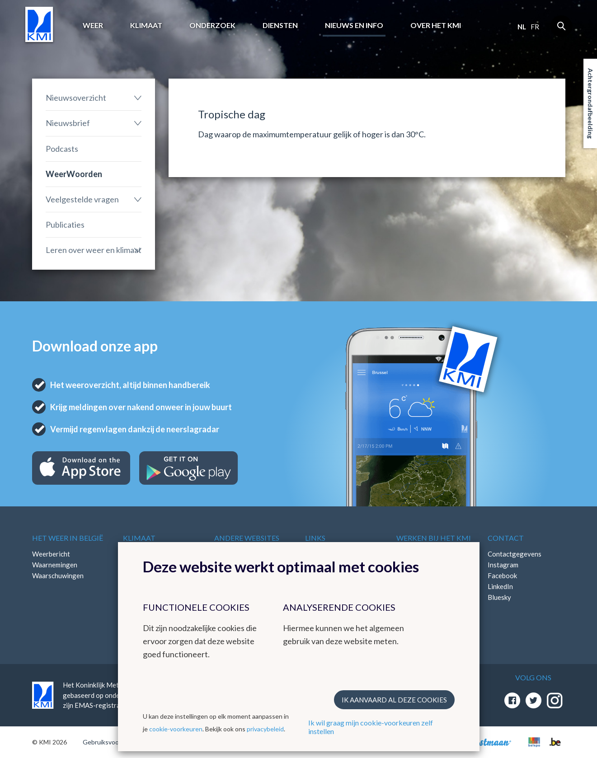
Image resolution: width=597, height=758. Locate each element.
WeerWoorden (74, 174)
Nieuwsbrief (68, 123)
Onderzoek (212, 25)
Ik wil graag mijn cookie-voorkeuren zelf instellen (370, 726)
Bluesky (499, 597)
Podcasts (62, 149)
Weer (93, 25)
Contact (506, 537)
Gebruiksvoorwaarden (114, 742)
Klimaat (146, 25)
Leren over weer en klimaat (93, 250)
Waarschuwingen (58, 575)
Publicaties (65, 224)
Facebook (502, 575)
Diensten (280, 25)
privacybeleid (265, 729)
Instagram (503, 565)
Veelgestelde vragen (82, 199)
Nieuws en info (354, 25)
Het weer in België (67, 537)
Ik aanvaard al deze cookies (394, 700)
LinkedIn (500, 586)
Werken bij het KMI (433, 537)
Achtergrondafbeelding (590, 103)
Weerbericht (51, 554)
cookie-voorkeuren (175, 729)
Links (315, 537)
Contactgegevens (514, 554)
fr (535, 27)
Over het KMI (435, 25)
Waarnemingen (54, 565)
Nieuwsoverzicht (76, 98)
